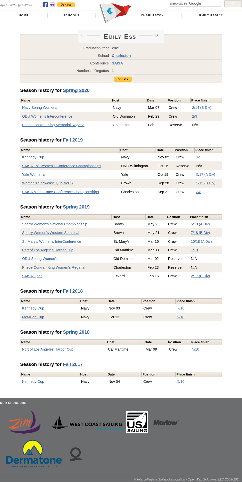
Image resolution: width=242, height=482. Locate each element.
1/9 (198, 157)
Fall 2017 (73, 364)
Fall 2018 (73, 291)
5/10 (195, 349)
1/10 (194, 250)
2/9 (194, 116)
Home (24, 15)
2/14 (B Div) (201, 108)
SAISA (117, 63)
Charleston (152, 15)
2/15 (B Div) (205, 183)
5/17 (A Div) (205, 175)
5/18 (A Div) (200, 224)
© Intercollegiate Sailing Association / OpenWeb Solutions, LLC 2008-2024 (187, 479)
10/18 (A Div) (201, 241)
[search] (195, 4)
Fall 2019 (73, 140)
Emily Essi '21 (211, 15)
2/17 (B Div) (200, 276)
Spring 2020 (76, 90)
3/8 (198, 192)
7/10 (181, 308)
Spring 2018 (76, 332)
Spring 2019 (76, 207)
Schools (71, 15)
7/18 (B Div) (200, 233)
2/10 (181, 317)
